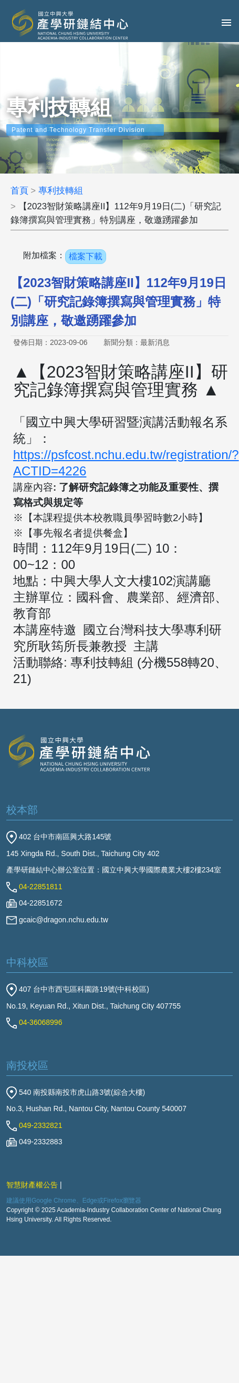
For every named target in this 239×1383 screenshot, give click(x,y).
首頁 (19, 191)
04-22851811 (34, 886)
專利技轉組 (60, 191)
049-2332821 (34, 1125)
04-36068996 (34, 1022)
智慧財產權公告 (32, 1185)
